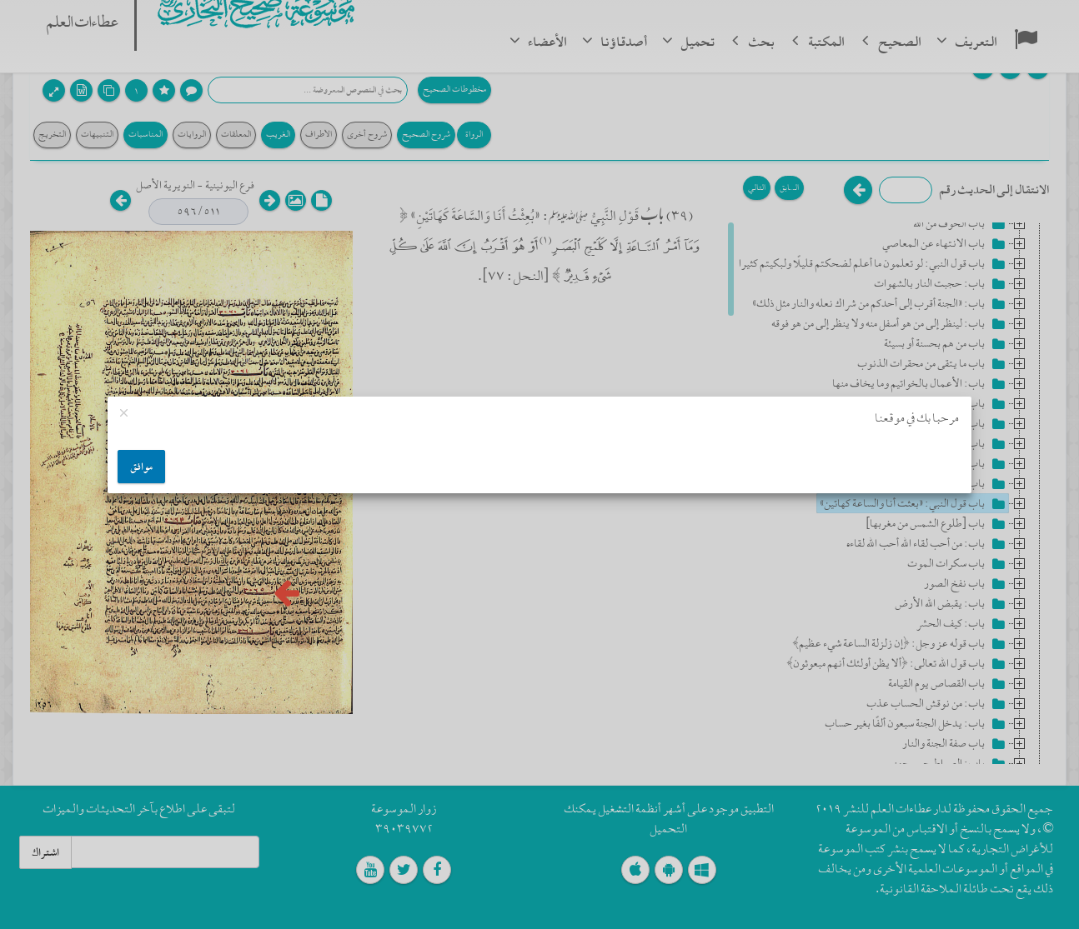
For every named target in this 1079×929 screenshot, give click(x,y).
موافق (141, 466)
